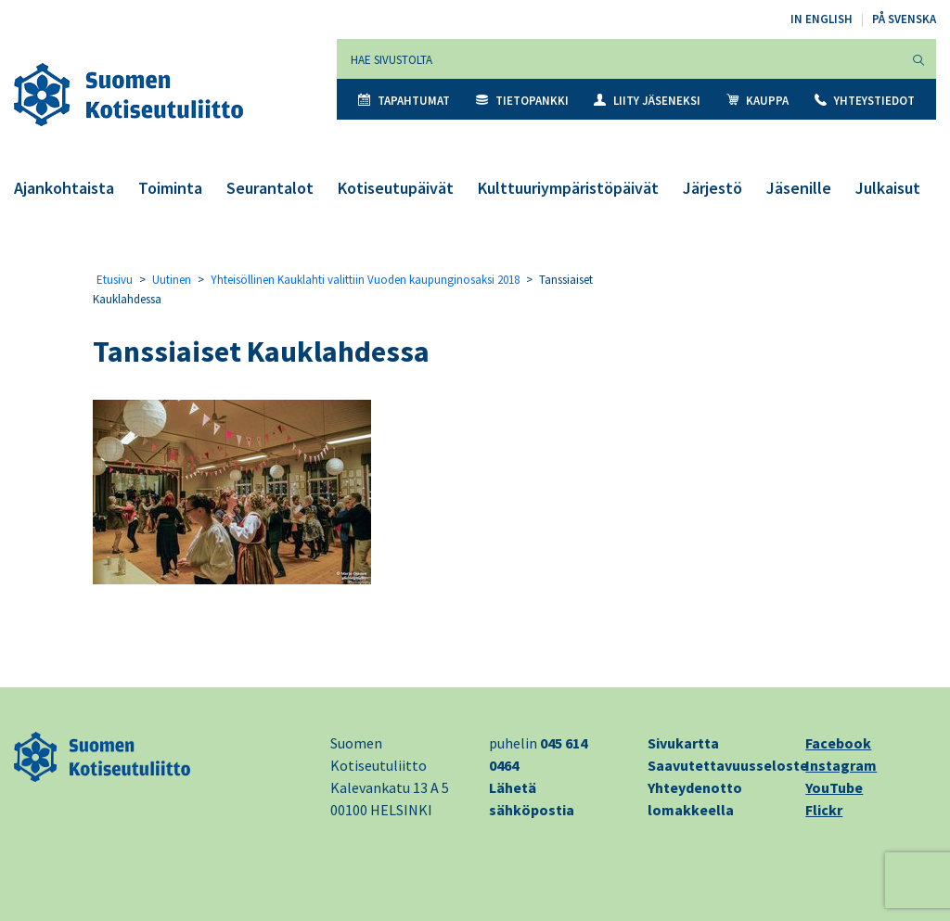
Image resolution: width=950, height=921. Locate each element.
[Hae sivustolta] (619, 59)
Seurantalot (270, 187)
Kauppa (757, 101)
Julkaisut (887, 187)
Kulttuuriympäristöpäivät (568, 187)
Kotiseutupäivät (396, 187)
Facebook (838, 743)
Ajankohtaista (64, 187)
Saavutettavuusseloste (728, 765)
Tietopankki (522, 101)
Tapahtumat (404, 101)
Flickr (823, 809)
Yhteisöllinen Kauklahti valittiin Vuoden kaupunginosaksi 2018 (365, 280)
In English (821, 19)
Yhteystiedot (865, 101)
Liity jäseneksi (647, 101)
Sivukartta (683, 743)
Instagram (841, 765)
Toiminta (170, 187)
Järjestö (712, 187)
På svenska (904, 19)
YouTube (834, 787)
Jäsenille (798, 187)
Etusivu (114, 280)
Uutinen (171, 280)
